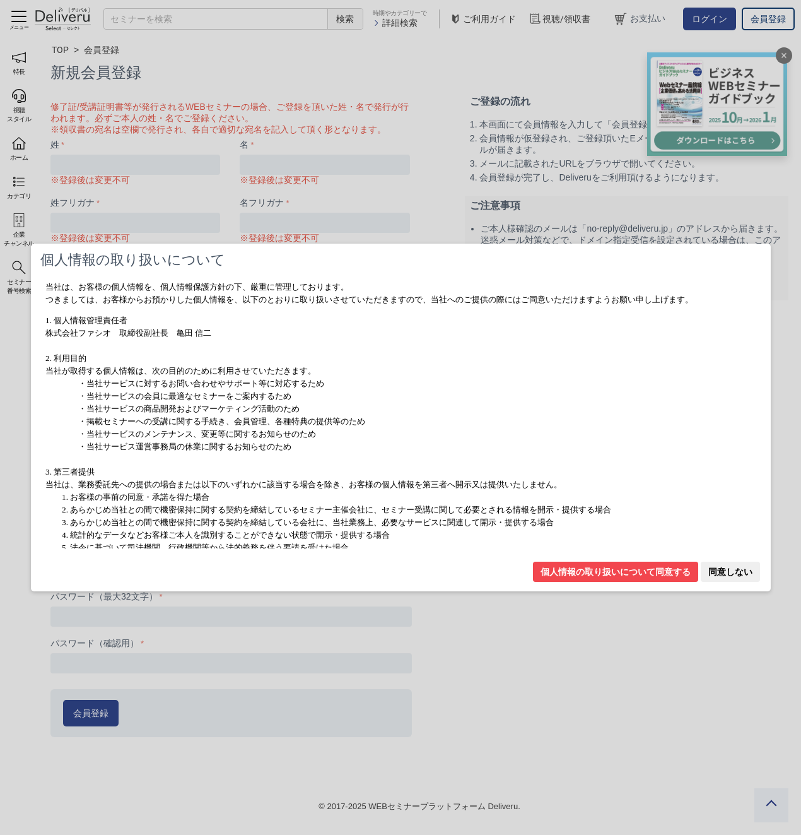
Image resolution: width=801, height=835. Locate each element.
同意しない (730, 572)
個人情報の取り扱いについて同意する (616, 572)
